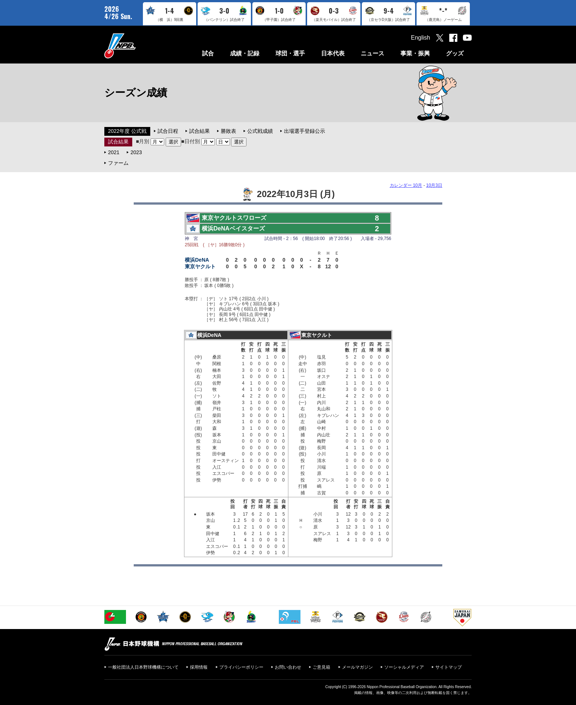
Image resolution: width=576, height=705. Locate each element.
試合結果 (199, 131)
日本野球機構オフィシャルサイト (138, 45)
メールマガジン (357, 667)
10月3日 (434, 185)
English (420, 37)
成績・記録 (244, 53)
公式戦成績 (260, 131)
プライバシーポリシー (241, 667)
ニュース (372, 53)
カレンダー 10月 (406, 185)
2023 (136, 152)
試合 (208, 53)
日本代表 (333, 53)
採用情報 (199, 667)
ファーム (118, 163)
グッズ (455, 53)
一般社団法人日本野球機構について (143, 667)
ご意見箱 (321, 667)
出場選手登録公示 (304, 131)
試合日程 (168, 131)
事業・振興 (415, 53)
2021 (113, 152)
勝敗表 (228, 131)
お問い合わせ (288, 667)
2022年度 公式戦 (127, 131)
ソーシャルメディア (404, 667)
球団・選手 (290, 53)
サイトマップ (448, 667)
